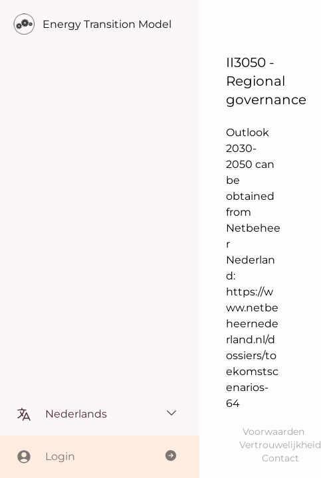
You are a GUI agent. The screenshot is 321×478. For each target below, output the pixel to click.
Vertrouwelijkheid (280, 445)
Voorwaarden (273, 432)
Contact (280, 458)
